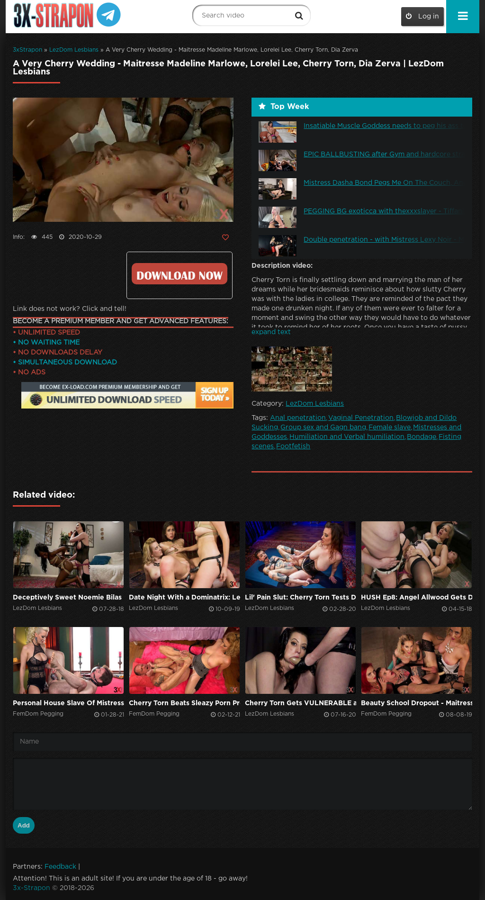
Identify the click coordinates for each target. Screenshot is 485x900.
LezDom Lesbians (74, 50)
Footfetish (293, 446)
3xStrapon (27, 50)
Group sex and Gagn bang (323, 427)
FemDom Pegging (38, 714)
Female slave (389, 427)
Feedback (60, 867)
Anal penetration (298, 418)
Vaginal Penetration (361, 418)
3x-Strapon (31, 888)
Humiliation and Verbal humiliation (346, 437)
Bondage (421, 437)
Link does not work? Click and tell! (69, 309)
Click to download (179, 273)
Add (24, 825)
